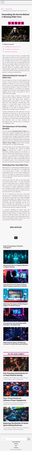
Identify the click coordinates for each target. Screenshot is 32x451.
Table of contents (9, 44)
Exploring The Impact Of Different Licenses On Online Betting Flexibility (15, 343)
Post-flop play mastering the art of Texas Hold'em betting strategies (15, 375)
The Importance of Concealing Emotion (12, 49)
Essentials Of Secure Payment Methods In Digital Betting (15, 266)
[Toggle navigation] (2, 2)
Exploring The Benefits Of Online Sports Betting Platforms (15, 424)
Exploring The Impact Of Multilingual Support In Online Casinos (15, 304)
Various (16, 447)
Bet (16, 445)
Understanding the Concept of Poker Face (12, 46)
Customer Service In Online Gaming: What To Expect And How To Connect (15, 285)
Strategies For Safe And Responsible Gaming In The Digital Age (14, 324)
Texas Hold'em (8, 9)
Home (2, 9)
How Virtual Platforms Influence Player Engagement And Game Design (14, 400)
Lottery (16, 443)
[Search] (14, 439)
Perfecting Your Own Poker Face (11, 51)
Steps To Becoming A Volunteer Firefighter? (13, 246)
